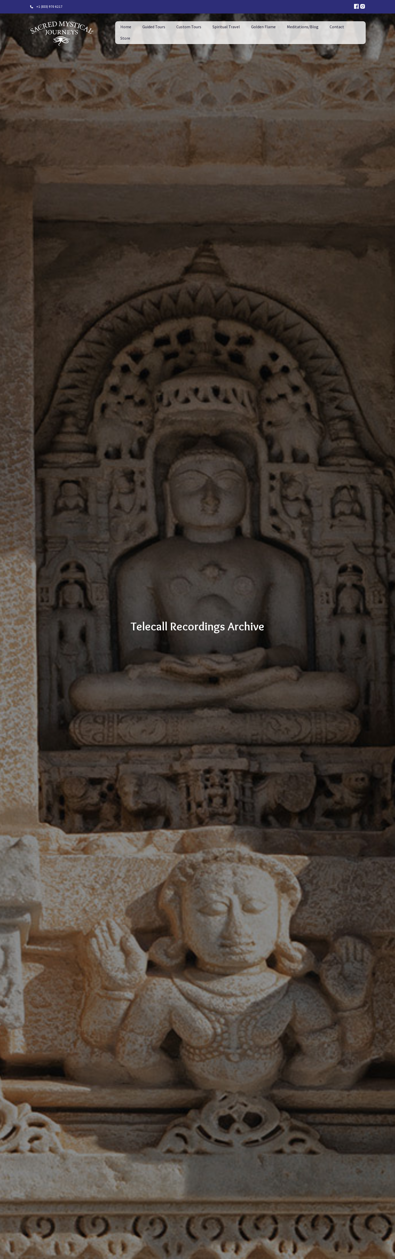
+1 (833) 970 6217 (49, 6)
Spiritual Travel (226, 27)
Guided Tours (153, 27)
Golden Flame (263, 27)
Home (125, 27)
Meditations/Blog (302, 27)
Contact (337, 27)
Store (125, 38)
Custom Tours (188, 27)
